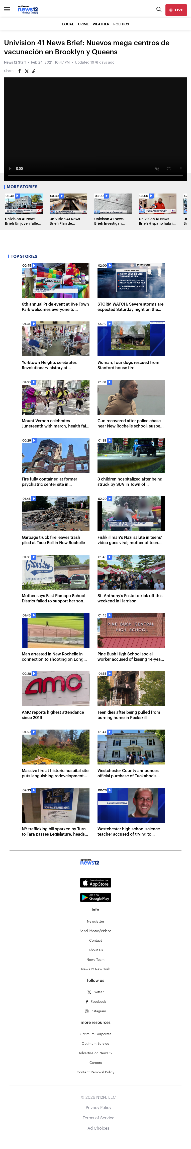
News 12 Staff (15, 62)
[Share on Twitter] (27, 71)
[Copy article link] (34, 71)
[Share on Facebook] (20, 71)
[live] (176, 10)
